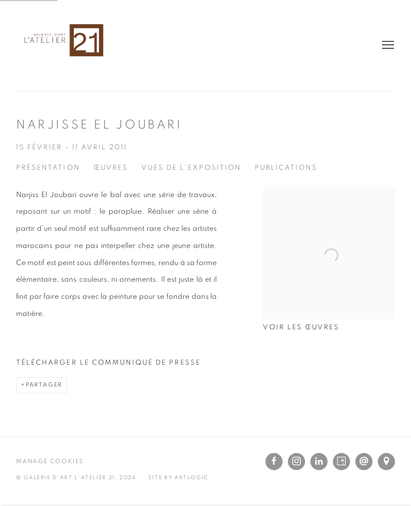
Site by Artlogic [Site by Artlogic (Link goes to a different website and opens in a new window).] (178, 477)
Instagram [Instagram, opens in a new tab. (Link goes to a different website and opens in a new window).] (296, 461)
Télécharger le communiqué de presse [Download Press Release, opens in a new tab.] (108, 362)
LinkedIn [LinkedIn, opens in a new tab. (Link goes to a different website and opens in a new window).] (319, 461)
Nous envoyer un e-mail (363, 461)
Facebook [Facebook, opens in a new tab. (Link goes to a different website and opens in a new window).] (274, 461)
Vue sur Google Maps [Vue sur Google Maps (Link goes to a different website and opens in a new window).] (386, 461)
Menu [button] (387, 45)
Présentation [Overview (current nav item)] (48, 167)
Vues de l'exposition (191, 167)
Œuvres (111, 167)
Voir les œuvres (301, 327)
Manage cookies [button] (49, 461)
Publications (286, 167)
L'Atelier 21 (64, 45)
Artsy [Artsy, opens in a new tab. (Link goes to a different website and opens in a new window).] (341, 461)
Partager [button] (44, 385)
